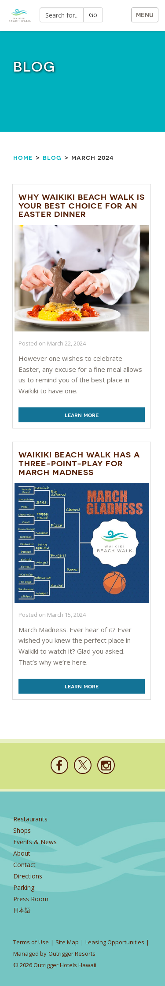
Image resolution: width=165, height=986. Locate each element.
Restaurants (30, 819)
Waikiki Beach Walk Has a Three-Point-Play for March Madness (79, 463)
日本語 (21, 910)
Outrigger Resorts (71, 953)
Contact (24, 864)
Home (23, 157)
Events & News (35, 842)
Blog (52, 157)
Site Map (67, 942)
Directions (27, 876)
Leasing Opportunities (114, 942)
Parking (23, 887)
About (21, 853)
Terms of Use (31, 942)
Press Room (30, 899)
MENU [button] (145, 14)
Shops (22, 830)
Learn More (82, 414)
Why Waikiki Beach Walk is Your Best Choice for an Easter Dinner (81, 205)
